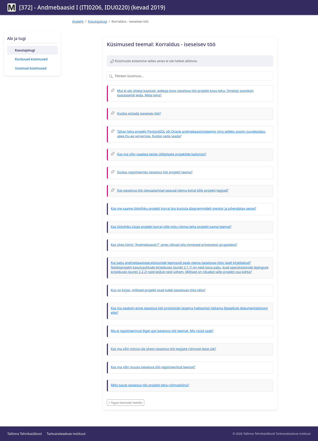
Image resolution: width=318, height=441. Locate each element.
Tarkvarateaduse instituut (66, 433)
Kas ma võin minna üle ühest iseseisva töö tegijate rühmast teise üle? (163, 349)
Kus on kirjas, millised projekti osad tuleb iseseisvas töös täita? (158, 290)
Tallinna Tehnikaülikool (24, 433)
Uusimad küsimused (30, 68)
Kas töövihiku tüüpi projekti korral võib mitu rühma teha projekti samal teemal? (171, 226)
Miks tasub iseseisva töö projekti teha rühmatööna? (150, 385)
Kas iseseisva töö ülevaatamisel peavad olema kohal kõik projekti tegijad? (173, 190)
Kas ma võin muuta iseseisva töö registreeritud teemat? (153, 367)
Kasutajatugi (97, 21)
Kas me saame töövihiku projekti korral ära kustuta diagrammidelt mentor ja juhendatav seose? (183, 208)
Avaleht (78, 21)
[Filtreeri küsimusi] (190, 76)
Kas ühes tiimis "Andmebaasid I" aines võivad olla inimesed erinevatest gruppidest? (174, 244)
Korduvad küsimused (31, 59)
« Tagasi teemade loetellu (125, 403)
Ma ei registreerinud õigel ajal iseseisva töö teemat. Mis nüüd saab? (162, 331)
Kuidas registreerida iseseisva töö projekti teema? (154, 172)
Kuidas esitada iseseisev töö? (139, 113)
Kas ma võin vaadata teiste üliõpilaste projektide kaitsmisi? (161, 154)
